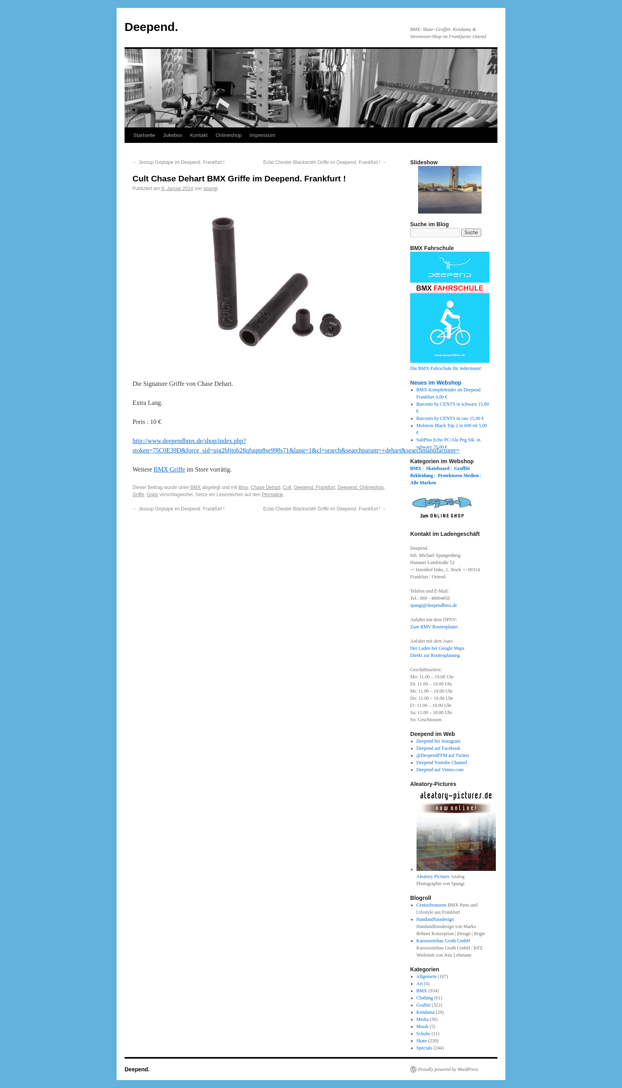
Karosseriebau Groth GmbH (443, 941)
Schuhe (423, 1033)
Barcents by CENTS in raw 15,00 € (450, 418)
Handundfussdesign (435, 919)
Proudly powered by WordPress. (448, 1069)
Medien (471, 475)
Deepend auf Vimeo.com (440, 769)
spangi (210, 188)
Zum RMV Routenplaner (434, 627)
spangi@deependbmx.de (433, 605)
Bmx (243, 487)
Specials (424, 1048)
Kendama (426, 1012)
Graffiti (462, 468)
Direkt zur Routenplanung (435, 655)
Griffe (138, 494)
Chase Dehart (265, 487)
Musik (423, 1026)
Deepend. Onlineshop (361, 487)
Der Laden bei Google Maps (437, 648)
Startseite (144, 135)
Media (423, 1019)
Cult (287, 487)
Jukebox (172, 135)
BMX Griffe (169, 469)
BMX (195, 487)
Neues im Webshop (435, 382)
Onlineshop (228, 135)
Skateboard (437, 468)
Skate (422, 1041)
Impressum (262, 135)
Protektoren (450, 475)
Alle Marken (423, 482)
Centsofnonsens (432, 905)
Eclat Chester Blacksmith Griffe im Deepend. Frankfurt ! (324, 162)
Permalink (272, 494)
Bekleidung (421, 475)
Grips (152, 494)
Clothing (425, 998)
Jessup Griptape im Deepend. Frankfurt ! (178, 162)
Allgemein (427, 976)
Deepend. (151, 26)
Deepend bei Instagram (439, 741)
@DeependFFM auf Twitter (443, 755)
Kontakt (198, 135)
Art (420, 983)
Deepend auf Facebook (439, 748)
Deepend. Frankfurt (314, 487)
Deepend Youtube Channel (442, 762)
